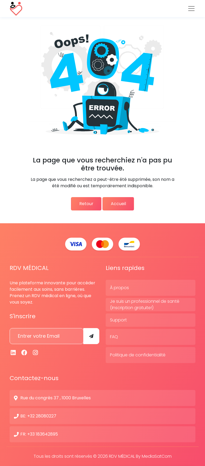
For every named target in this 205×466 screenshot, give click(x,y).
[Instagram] (35, 353)
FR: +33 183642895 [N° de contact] (39, 434)
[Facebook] (24, 353)
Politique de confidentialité (137, 355)
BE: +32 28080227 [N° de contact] (38, 416)
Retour (84, 204)
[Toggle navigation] (191, 9)
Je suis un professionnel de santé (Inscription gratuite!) (144, 304)
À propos (119, 288)
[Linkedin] (13, 353)
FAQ (114, 337)
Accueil (120, 204)
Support (118, 320)
